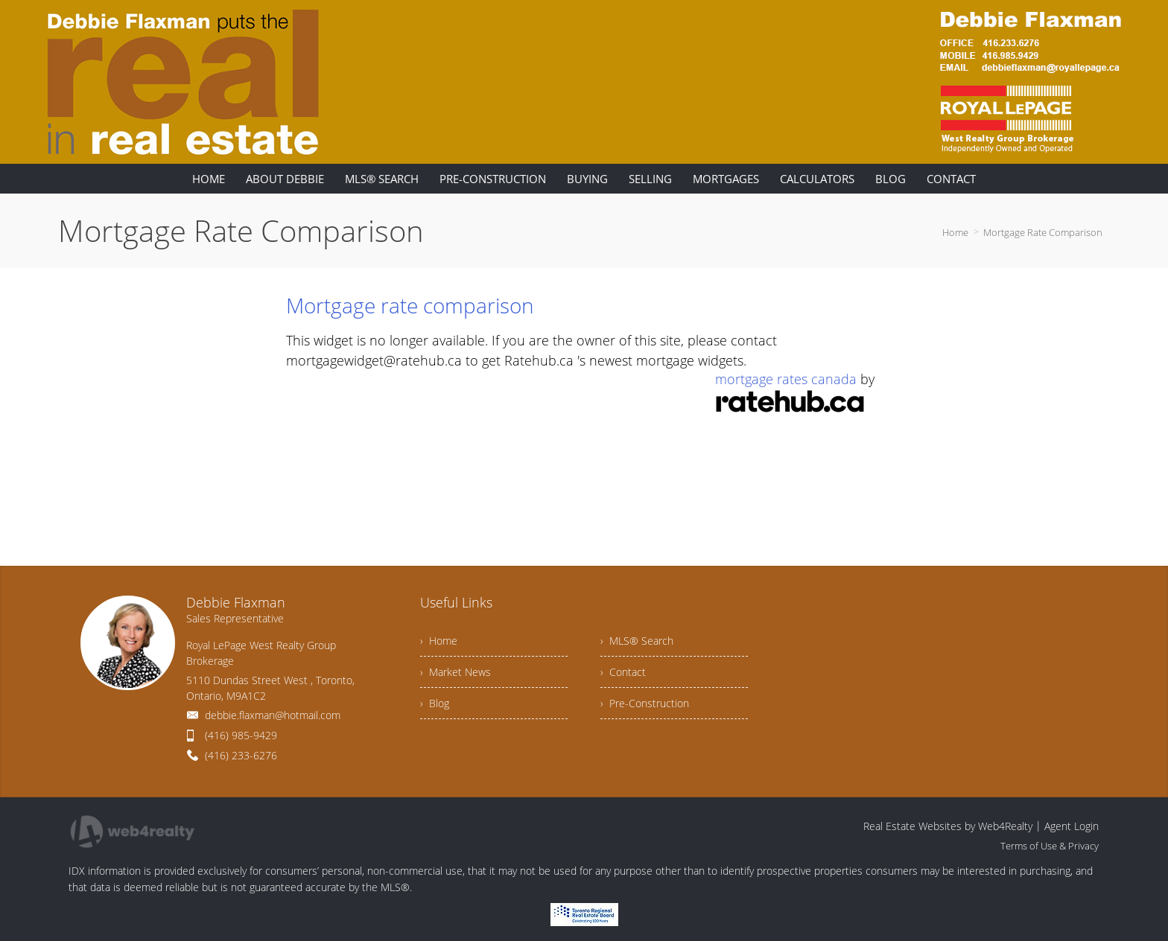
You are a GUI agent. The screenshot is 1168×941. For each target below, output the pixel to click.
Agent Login (1071, 826)
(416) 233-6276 (241, 755)
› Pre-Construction (644, 703)
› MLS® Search (636, 641)
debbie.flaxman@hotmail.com (272, 715)
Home (955, 232)
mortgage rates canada (786, 379)
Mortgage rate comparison (410, 305)
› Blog (434, 703)
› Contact (623, 672)
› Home (438, 641)
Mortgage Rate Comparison (1042, 232)
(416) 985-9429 (241, 735)
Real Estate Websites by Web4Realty (947, 826)
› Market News (455, 672)
